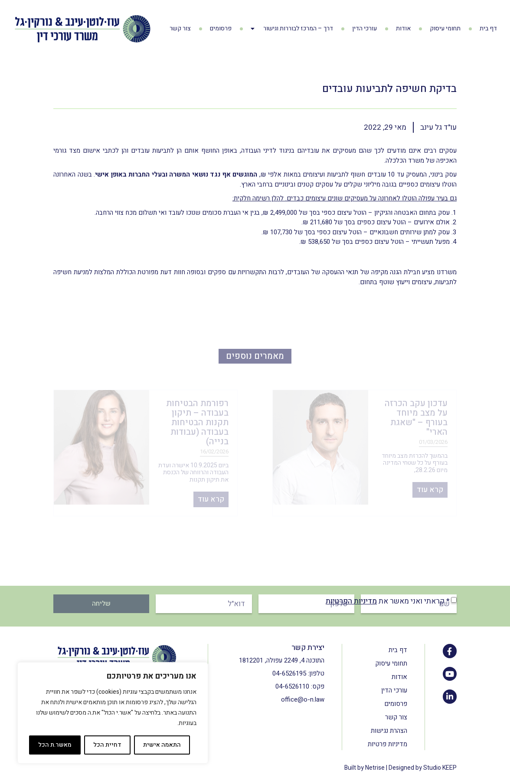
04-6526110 (292, 686)
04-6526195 (289, 673)
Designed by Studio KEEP (423, 767)
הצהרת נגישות (389, 730)
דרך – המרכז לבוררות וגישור (292, 29)
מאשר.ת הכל (55, 744)
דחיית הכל (107, 744)
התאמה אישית (162, 744)
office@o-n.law (302, 699)
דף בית (488, 28)
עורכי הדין (364, 28)
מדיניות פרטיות (387, 744)
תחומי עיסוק (445, 28)
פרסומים (221, 28)
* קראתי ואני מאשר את (388, 601)
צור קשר (180, 28)
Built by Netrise (364, 767)
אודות (403, 28)
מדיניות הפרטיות (351, 601)
